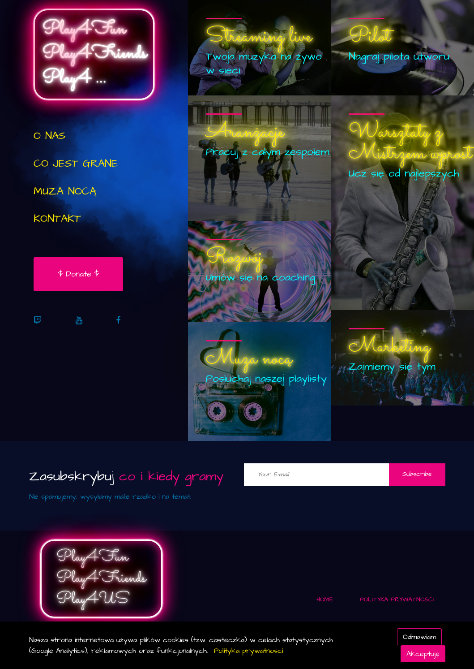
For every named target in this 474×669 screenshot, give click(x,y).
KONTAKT (57, 218)
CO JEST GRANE (76, 163)
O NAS (49, 135)
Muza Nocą (65, 191)
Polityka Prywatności (397, 599)
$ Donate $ (78, 274)
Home (324, 599)
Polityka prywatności (248, 651)
